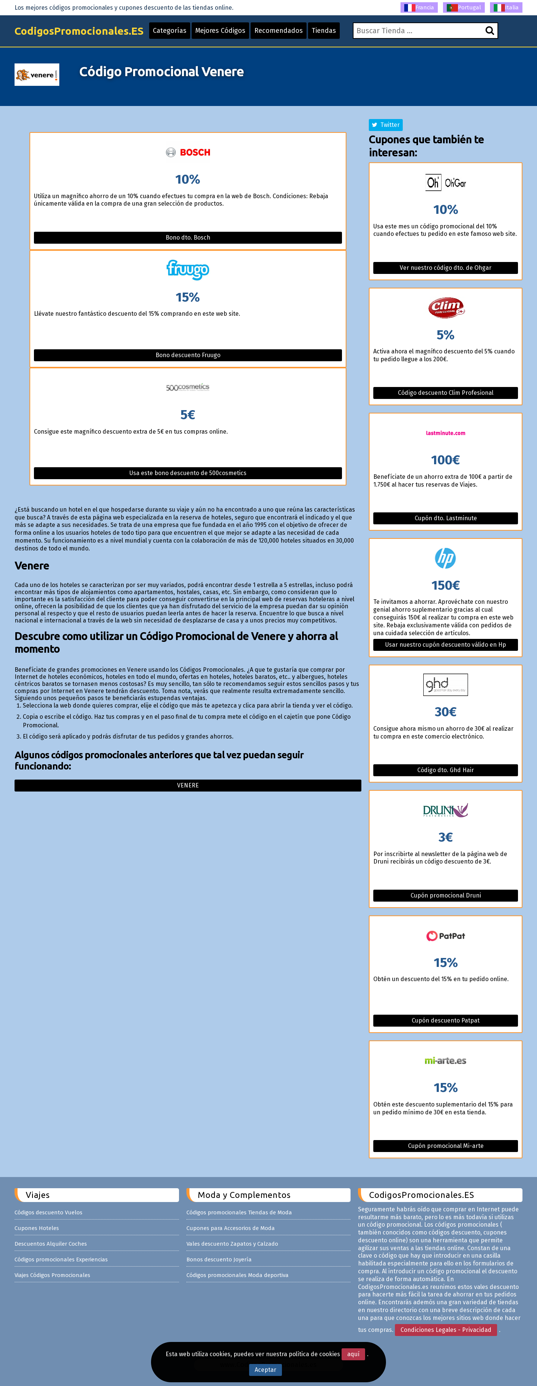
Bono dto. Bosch (188, 237)
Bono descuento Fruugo (188, 355)
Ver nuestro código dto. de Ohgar (446, 267)
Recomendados (278, 30)
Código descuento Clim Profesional (445, 392)
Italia (506, 8)
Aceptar (265, 1369)
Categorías (169, 30)
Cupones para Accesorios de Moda (230, 1228)
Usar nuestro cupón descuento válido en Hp (445, 644)
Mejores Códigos (220, 30)
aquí (353, 1354)
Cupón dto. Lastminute (446, 518)
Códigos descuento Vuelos (48, 1212)
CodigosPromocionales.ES (79, 31)
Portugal (464, 8)
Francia (419, 8)
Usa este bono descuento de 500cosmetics (187, 473)
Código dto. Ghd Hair (445, 770)
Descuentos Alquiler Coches (51, 1243)
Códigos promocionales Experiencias (61, 1259)
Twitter (386, 124)
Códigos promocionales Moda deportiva (237, 1275)
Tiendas (324, 30)
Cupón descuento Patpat (446, 1020)
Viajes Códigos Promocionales (52, 1275)
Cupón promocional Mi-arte (446, 1145)
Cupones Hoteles (37, 1228)
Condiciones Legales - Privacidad (446, 1329)
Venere (188, 785)
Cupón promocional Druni (446, 895)
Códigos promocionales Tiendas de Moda (239, 1212)
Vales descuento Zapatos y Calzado (232, 1243)
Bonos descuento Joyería (219, 1259)
